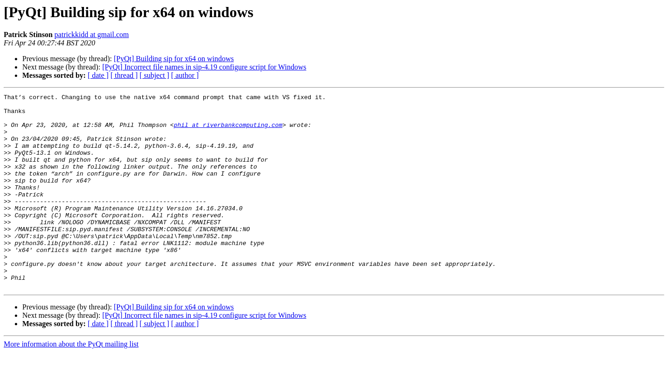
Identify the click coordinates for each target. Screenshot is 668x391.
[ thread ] (124, 75)
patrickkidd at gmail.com (91, 34)
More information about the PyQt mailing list (71, 383)
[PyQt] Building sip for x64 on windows (174, 59)
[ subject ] (154, 75)
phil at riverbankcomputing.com (228, 131)
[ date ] (98, 75)
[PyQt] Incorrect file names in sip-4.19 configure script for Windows (204, 67)
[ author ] (185, 75)
